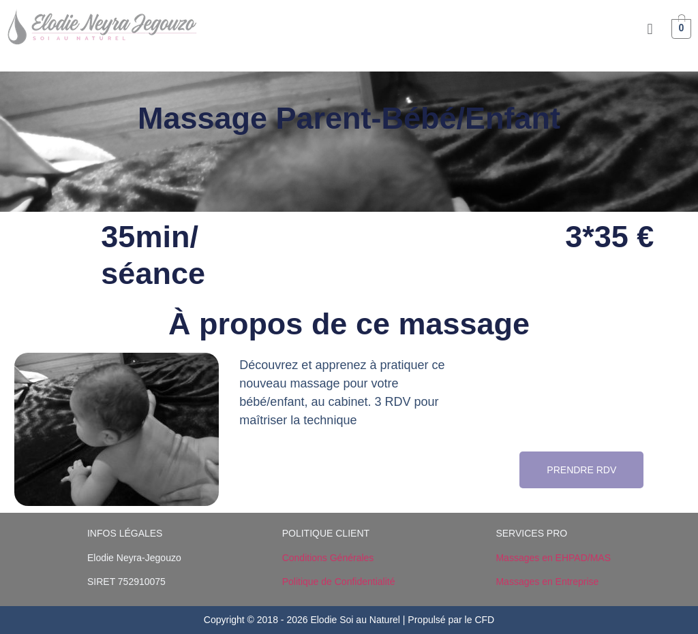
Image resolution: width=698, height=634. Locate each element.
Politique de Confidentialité (338, 581)
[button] (650, 29)
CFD (484, 619)
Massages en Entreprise (547, 581)
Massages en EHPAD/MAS (553, 557)
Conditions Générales (328, 557)
